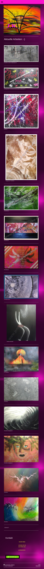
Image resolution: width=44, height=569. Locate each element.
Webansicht (38, 565)
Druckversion (7, 564)
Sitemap (12, 564)
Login (39, 564)
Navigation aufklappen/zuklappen (22, 2)
